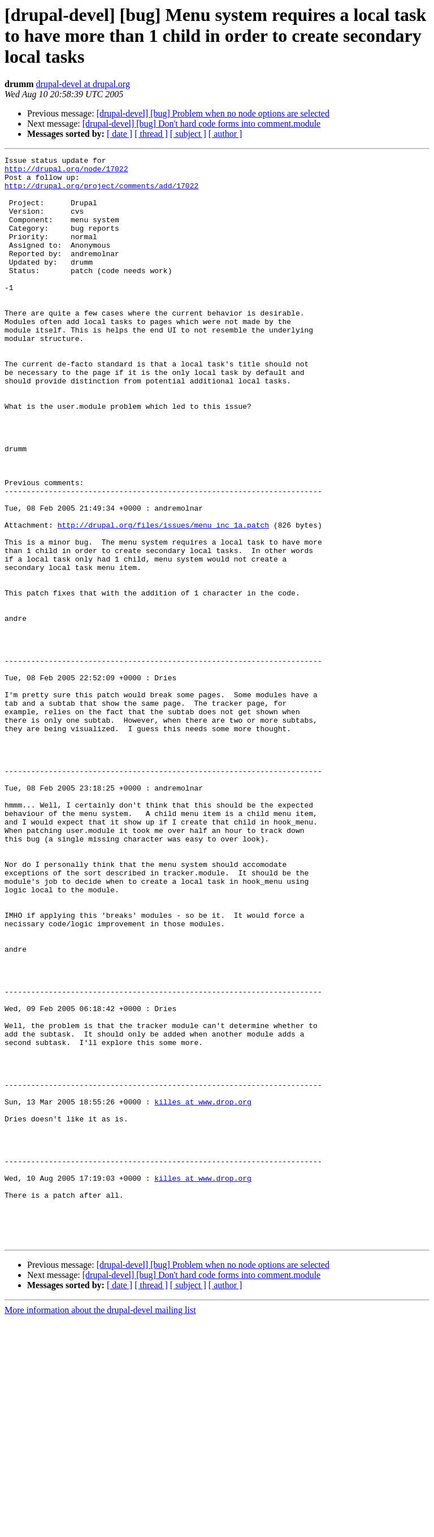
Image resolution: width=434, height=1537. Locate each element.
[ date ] (119, 134)
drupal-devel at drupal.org (83, 84)
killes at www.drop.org (202, 1291)
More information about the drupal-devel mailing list (100, 1527)
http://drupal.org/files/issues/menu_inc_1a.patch (163, 599)
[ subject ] (188, 134)
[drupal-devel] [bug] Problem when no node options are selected (213, 113)
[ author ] (225, 134)
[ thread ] (151, 134)
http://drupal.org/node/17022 (66, 172)
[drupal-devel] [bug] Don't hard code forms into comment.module (201, 123)
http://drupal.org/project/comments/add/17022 (101, 192)
